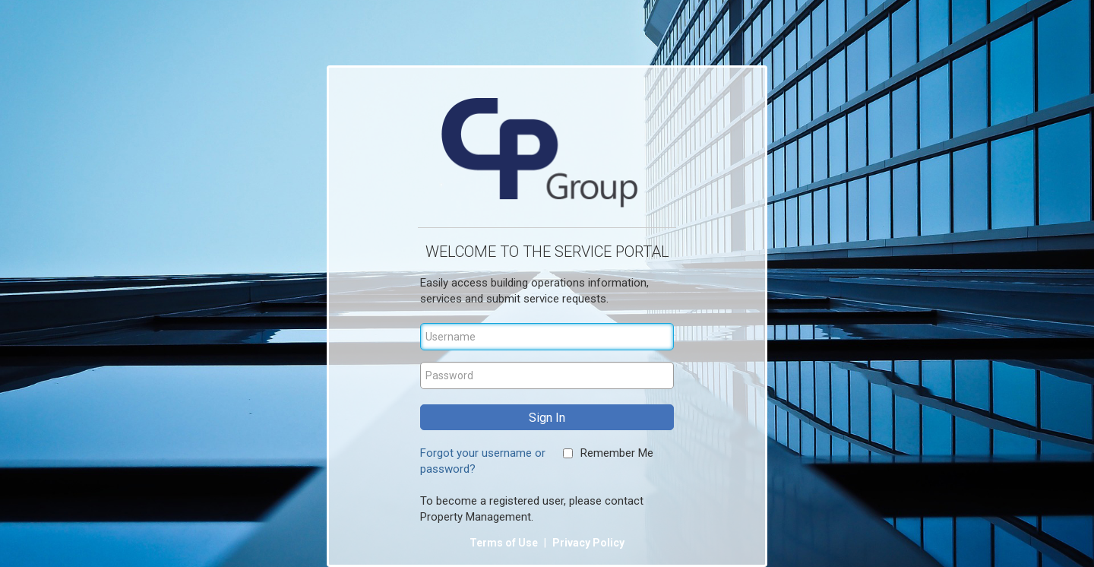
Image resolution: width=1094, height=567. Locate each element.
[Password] (547, 375)
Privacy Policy (588, 543)
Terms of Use (505, 543)
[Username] (547, 336)
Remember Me (616, 453)
